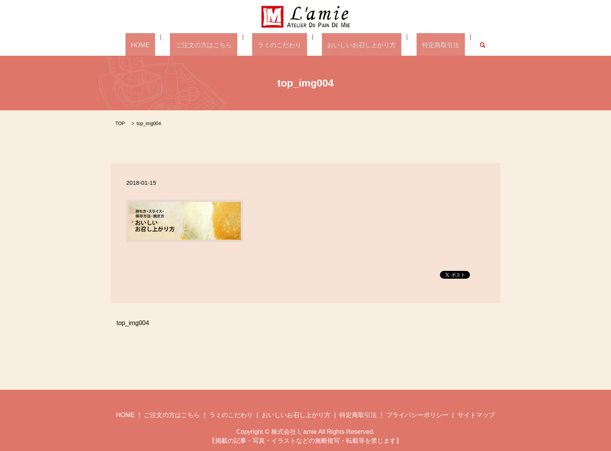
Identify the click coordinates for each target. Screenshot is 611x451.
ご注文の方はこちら (215, 44)
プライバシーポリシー (417, 414)
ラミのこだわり (279, 44)
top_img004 (133, 322)
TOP (120, 123)
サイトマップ (476, 414)
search (455, 45)
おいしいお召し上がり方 (350, 44)
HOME (162, 44)
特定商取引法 (418, 44)
